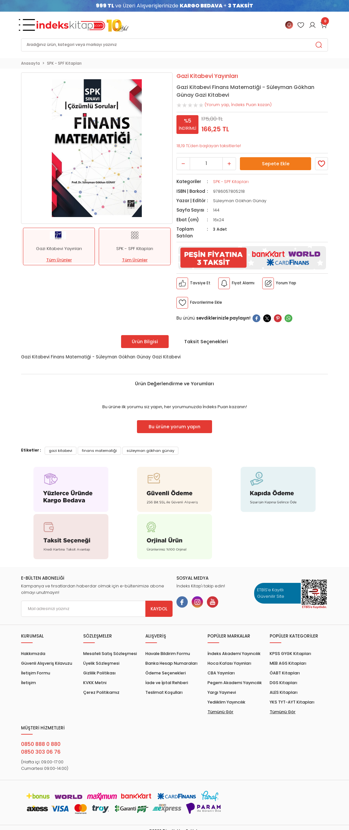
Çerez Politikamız (101, 692)
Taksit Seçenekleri (206, 341)
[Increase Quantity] (229, 164)
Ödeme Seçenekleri (165, 673)
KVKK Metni (95, 682)
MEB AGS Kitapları (288, 663)
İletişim (28, 682)
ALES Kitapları (284, 692)
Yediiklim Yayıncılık (226, 702)
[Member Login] (301, 25)
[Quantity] (206, 164)
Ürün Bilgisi (145, 341)
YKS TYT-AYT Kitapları (292, 702)
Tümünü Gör (220, 712)
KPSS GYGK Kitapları (290, 653)
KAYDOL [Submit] (159, 609)
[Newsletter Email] (97, 609)
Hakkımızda (33, 653)
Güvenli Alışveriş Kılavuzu (46, 663)
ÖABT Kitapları (285, 673)
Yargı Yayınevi (222, 692)
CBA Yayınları (221, 673)
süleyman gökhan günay (150, 450)
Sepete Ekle (275, 163)
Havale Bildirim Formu (167, 653)
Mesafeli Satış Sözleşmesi (110, 653)
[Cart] (324, 25)
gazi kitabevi (60, 450)
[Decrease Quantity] (183, 164)
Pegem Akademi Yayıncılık (235, 682)
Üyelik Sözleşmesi (101, 663)
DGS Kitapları (283, 682)
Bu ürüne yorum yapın (174, 426)
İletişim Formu (35, 673)
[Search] (174, 44)
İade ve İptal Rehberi (166, 682)
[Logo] (83, 24)
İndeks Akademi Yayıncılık (234, 653)
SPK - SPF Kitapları (231, 181)
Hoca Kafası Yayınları (229, 663)
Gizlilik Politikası (99, 673)
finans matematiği (99, 450)
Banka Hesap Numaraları (171, 663)
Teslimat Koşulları (164, 692)
